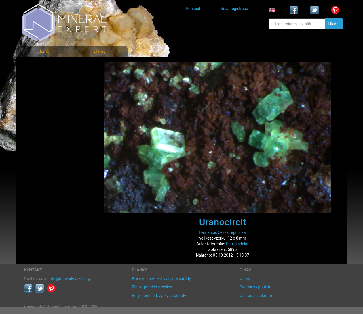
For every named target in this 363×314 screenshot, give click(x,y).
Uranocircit (222, 222)
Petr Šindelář (237, 244)
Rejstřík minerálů (44, 78)
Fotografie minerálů (47, 65)
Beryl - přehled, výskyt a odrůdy (159, 295)
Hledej (333, 24)
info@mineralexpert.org (69, 278)
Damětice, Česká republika (222, 232)
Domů (43, 51)
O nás (245, 278)
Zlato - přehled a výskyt (152, 287)
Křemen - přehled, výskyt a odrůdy (161, 278)
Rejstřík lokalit (40, 103)
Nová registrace (234, 8)
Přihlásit (193, 8)
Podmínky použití (255, 287)
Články (99, 51)
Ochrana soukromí (256, 295)
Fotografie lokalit (44, 90)
